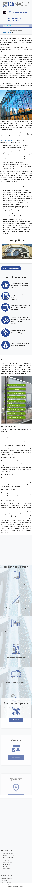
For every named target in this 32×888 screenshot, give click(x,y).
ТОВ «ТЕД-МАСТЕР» (6, 140)
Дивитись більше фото (11, 268)
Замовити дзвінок (19, 12)
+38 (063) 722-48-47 (14, 21)
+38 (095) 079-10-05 (14, 19)
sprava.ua (22, 885)
